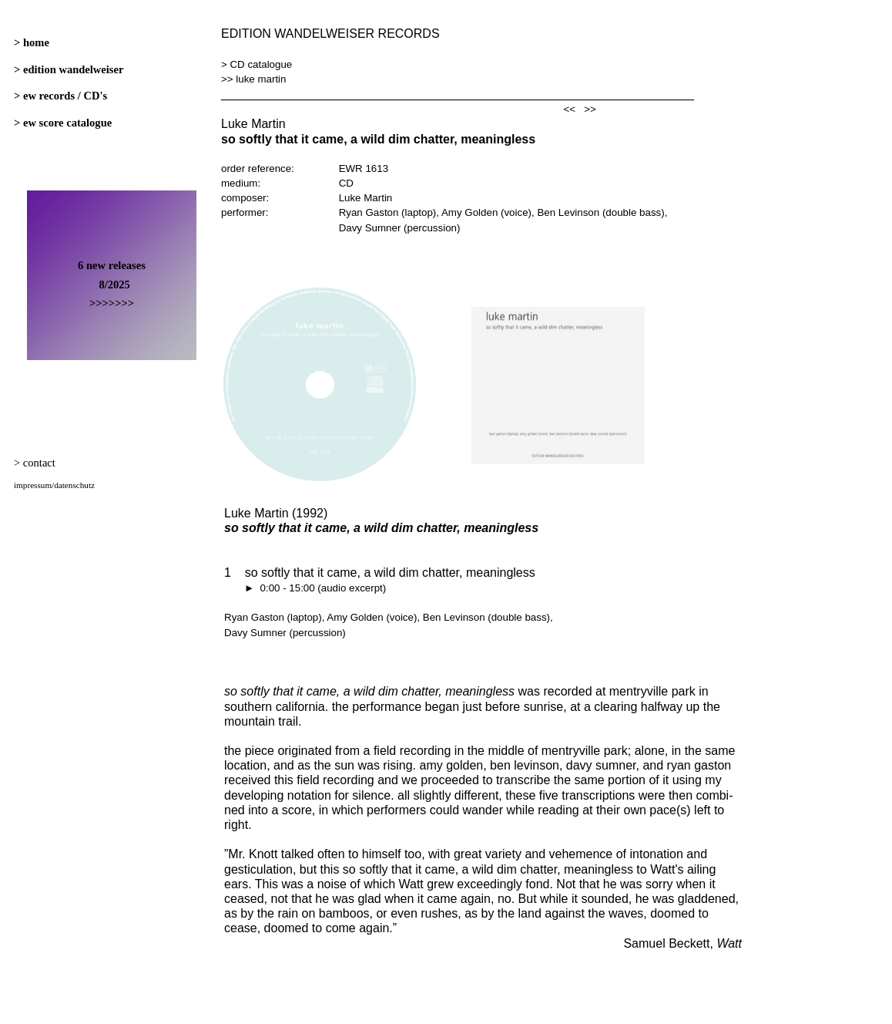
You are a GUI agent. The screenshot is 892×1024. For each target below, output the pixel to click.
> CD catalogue (256, 64)
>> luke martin (253, 79)
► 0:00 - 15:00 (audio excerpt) (305, 588)
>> (590, 109)
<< (570, 109)
